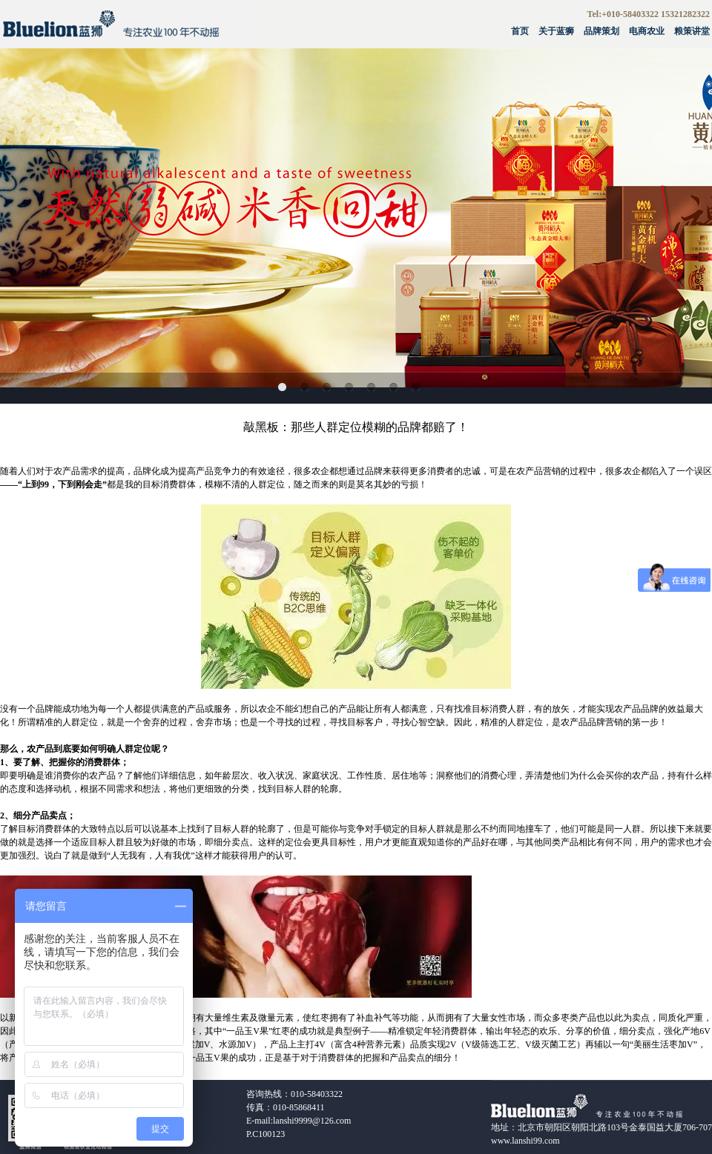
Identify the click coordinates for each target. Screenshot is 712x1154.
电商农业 (647, 31)
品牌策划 (601, 31)
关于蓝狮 (556, 31)
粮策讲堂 (692, 31)
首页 (520, 31)
